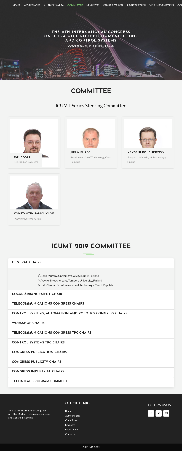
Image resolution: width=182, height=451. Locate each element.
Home (16, 5)
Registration (136, 5)
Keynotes (93, 5)
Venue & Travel (113, 5)
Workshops (32, 5)
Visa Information (161, 5)
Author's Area (54, 5)
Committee (75, 5)
